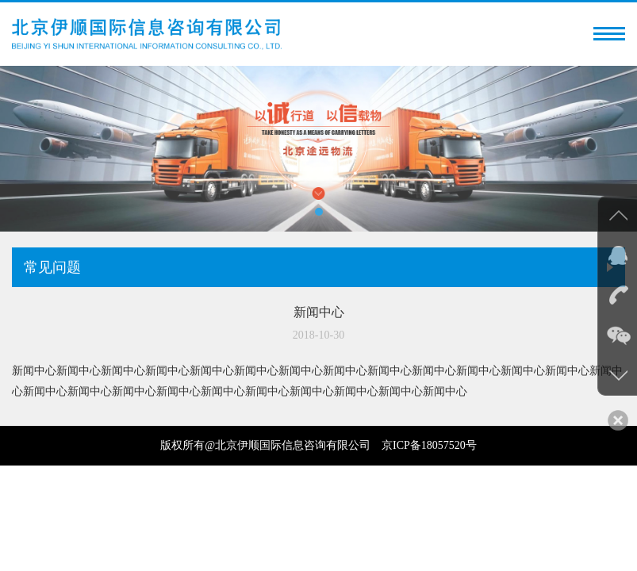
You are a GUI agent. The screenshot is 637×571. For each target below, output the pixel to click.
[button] (319, 212)
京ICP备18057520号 (429, 445)
